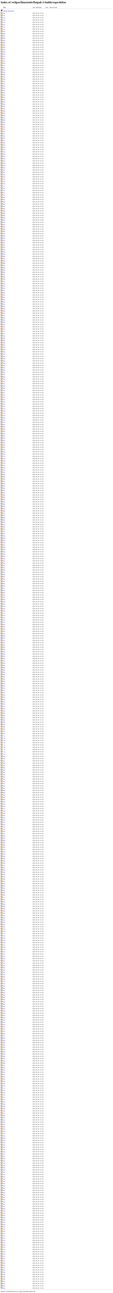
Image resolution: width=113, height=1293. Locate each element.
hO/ (4, 913)
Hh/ (4, 370)
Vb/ (4, 658)
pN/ (4, 1042)
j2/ (4, 936)
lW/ (4, 976)
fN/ (4, 870)
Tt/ (4, 617)
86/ (4, 197)
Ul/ (4, 645)
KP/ (4, 440)
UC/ (4, 631)
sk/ (4, 1117)
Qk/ (4, 558)
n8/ (4, 1013)
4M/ (4, 120)
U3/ (4, 624)
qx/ (4, 1079)
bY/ (4, 801)
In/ (4, 399)
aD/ (4, 758)
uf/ (4, 1156)
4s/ (4, 136)
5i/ (4, 154)
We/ (4, 676)
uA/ (4, 1147)
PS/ (4, 536)
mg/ (4, 1001)
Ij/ (4, 395)
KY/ (4, 442)
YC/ (4, 692)
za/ (4, 1283)
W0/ (4, 665)
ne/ (4, 1022)
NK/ (4, 499)
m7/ (4, 990)
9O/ (4, 217)
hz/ (4, 917)
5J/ (4, 147)
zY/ (4, 1281)
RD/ (4, 574)
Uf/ (4, 638)
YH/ (4, 699)
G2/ (4, 338)
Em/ (4, 311)
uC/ (4, 1149)
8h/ (4, 204)
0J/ (4, 36)
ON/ (4, 517)
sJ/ (4, 1101)
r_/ (4, 1088)
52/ (4, 142)
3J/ (4, 95)
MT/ (4, 481)
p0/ (4, 1038)
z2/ (4, 1263)
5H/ (4, 145)
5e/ (4, 152)
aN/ (4, 763)
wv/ (4, 1201)
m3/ (4, 988)
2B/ (4, 74)
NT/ (4, 501)
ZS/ (4, 729)
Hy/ (4, 381)
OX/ (4, 522)
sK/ (4, 1104)
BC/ (4, 254)
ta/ (4, 1131)
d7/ (4, 833)
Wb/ (4, 674)
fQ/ (4, 872)
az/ (4, 786)
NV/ (4, 506)
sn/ (4, 1120)
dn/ (4, 851)
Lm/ (4, 467)
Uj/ (4, 640)
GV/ (4, 347)
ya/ (4, 1249)
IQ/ (4, 388)
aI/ (4, 761)
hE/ (4, 911)
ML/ (4, 479)
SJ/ (4, 586)
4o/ (4, 127)
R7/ (4, 572)
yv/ (4, 1258)
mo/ (4, 1006)
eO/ (4, 858)
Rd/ (4, 579)
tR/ (4, 1129)
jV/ (4, 945)
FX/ (4, 324)
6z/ (4, 172)
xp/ (4, 1229)
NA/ (4, 495)
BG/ (4, 256)
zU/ (4, 1274)
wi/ (4, 1195)
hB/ (4, 906)
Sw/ (4, 592)
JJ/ (4, 408)
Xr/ (4, 688)
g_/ (4, 897)
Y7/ (4, 690)
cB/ (4, 813)
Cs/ (4, 288)
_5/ (4, 738)
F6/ (4, 317)
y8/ (4, 1245)
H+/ (4, 354)
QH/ (4, 547)
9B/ (4, 213)
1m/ (4, 63)
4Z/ (4, 122)
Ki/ (4, 447)
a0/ (4, 756)
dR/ (4, 845)
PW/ (4, 538)
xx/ (4, 1233)
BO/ (4, 261)
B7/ (4, 252)
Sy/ (4, 595)
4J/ (4, 117)
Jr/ (4, 422)
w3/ (4, 1188)
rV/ (4, 1086)
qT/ (4, 1065)
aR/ (4, 767)
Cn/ (4, 286)
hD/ (4, 908)
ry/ (4, 1099)
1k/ (4, 58)
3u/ (4, 104)
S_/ (4, 588)
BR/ (4, 263)
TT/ (4, 606)
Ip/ (4, 402)
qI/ (4, 1061)
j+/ (4, 933)
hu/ (4, 915)
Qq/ (4, 563)
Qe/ (4, 554)
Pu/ (4, 545)
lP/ (4, 972)
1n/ (4, 65)
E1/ (4, 304)
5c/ (4, 149)
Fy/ (4, 333)
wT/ (4, 1192)
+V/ (4, 20)
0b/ (4, 42)
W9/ (4, 667)
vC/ (4, 1163)
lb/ (4, 979)
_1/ (4, 736)
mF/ (4, 992)
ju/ (4, 956)
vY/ (4, 1174)
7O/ (4, 179)
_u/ (4, 754)
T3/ (4, 597)
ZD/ (4, 720)
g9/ (4, 883)
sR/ (4, 1108)
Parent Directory (8, 11)
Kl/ (4, 449)
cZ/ (4, 822)
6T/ (4, 161)
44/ (4, 108)
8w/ (4, 208)
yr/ (4, 1256)
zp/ (4, 1288)
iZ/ (4, 931)
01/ (4, 31)
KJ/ (4, 438)
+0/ (4, 13)
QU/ (4, 549)
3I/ (4, 92)
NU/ (4, 504)
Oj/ (4, 524)
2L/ (4, 77)
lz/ (4, 986)
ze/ (4, 1286)
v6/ (4, 1161)
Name (4, 7)
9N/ (4, 215)
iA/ (4, 922)
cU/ (4, 820)
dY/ (4, 847)
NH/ (4, 497)
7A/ (4, 177)
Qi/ (4, 556)
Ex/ (4, 313)
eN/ (4, 856)
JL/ (4, 413)
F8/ (4, 320)
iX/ (4, 929)
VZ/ (4, 656)
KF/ (4, 433)
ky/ (4, 963)
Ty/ (4, 622)
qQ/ (4, 1063)
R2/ (4, 570)
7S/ (4, 181)
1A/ (4, 52)
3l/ (4, 102)
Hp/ (4, 377)
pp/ (4, 1049)
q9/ (4, 1054)
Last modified (36, 7)
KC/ (4, 427)
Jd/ (4, 417)
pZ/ (4, 1047)
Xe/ (4, 686)
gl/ (4, 901)
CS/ (4, 283)
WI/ (4, 672)
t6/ (4, 1124)
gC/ (4, 886)
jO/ (4, 942)
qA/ (4, 1056)
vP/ (4, 1170)
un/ (4, 1158)
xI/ (4, 1213)
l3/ (4, 965)
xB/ (4, 1208)
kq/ (4, 958)
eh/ (4, 863)
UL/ (4, 633)
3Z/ (4, 99)
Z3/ (4, 708)
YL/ (4, 701)
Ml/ (4, 488)
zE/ (4, 1270)
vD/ (4, 1165)
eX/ (4, 861)
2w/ (4, 86)
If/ (4, 390)
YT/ (4, 704)
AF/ (4, 233)
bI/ (4, 795)
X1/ (4, 679)
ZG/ (4, 722)
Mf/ (4, 486)
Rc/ (4, 576)
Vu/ (4, 663)
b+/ (4, 788)
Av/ (4, 247)
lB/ (4, 967)
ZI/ (4, 724)
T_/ (4, 613)
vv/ (4, 1183)
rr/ (4, 1097)
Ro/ (4, 581)
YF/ (4, 697)
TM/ (4, 601)
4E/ (4, 115)
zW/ (4, 1276)
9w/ (4, 227)
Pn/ (4, 542)
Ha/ (4, 365)
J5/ (4, 406)
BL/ (4, 258)
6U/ (4, 163)
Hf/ (4, 367)
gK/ (4, 890)
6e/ (4, 167)
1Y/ (4, 56)
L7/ (4, 456)
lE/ (4, 970)
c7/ (4, 808)
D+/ (4, 290)
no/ (4, 1026)
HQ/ (4, 358)
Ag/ (4, 238)
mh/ (4, 1004)
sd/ (4, 1115)
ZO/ (4, 726)
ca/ (4, 824)
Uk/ (4, 642)
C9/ (4, 279)
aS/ (4, 770)
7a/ (4, 188)
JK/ (4, 411)
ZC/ (4, 717)
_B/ (4, 740)
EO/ (4, 308)
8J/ (4, 199)
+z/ (4, 29)
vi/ (4, 1179)
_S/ (4, 747)
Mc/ (4, 483)
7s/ (4, 192)
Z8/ (4, 715)
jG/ (4, 938)
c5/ (4, 806)
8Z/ (4, 202)
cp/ (4, 829)
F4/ (4, 315)
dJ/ (4, 838)
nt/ (4, 1029)
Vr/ (4, 661)
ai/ (4, 776)
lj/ (4, 981)
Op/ (4, 526)
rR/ (4, 1083)
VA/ (4, 651)
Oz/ (4, 531)
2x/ (4, 88)
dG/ (4, 836)
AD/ (4, 231)
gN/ (4, 892)
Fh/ (4, 329)
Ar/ (4, 245)
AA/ (4, 229)
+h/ (4, 24)
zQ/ (4, 1272)
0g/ (4, 47)
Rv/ (4, 583)
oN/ (4, 1033)
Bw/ (4, 277)
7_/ (4, 186)
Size (46, 7)
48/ (4, 111)
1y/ (4, 67)
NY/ (4, 508)
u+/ (4, 1136)
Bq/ (4, 272)
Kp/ (4, 452)
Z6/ (4, 713)
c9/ (4, 811)
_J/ (4, 745)
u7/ (4, 1142)
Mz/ (4, 492)
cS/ (4, 817)
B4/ (4, 249)
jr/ (4, 954)
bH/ (4, 792)
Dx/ (4, 302)
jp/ (4, 951)
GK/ (4, 340)
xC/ (4, 1211)
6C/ (4, 156)
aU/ (4, 772)
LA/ (4, 458)
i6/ (4, 920)
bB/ (4, 790)
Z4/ (4, 711)
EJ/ (4, 306)
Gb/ (4, 352)
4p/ (4, 129)
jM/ (4, 940)
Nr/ (4, 513)
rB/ (4, 1081)
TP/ (4, 604)
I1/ (4, 383)
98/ (4, 211)
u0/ (4, 1138)
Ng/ (4, 511)
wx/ (4, 1204)
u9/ (4, 1145)
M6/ (4, 474)
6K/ (4, 158)
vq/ (4, 1181)
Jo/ (4, 420)
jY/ (4, 949)
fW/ (4, 879)
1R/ (4, 54)
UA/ (4, 629)
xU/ (4, 1217)
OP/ (4, 520)
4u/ (4, 138)
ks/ (4, 961)
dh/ (4, 849)
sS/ (4, 1111)
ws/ (4, 1199)
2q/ (4, 83)
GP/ (4, 342)
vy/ (4, 1186)
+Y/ (4, 22)
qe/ (4, 1072)
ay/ (4, 783)
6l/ (4, 170)
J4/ (4, 404)
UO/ (4, 636)
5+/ (4, 140)
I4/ (4, 386)
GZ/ (4, 349)
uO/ (4, 1151)
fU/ (4, 874)
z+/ (4, 1261)
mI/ (4, 995)
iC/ (4, 924)
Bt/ (4, 274)
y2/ (4, 1240)
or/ (4, 1036)
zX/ (4, 1279)
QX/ (4, 551)
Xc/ (4, 683)
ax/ (4, 781)
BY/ (4, 265)
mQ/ (4, 997)
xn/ (4, 1226)
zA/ (4, 1265)
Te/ (4, 615)
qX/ (4, 1070)
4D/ (4, 113)
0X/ (4, 40)
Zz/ (4, 733)
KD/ (4, 429)
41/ (4, 106)
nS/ (4, 1017)
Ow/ (4, 529)
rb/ (4, 1090)
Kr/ (4, 454)
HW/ (4, 363)
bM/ (4, 797)
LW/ (4, 461)
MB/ (4, 477)
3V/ (4, 97)
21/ (4, 70)
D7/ (4, 295)
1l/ (4, 61)
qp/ (4, 1076)
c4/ (4, 804)
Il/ (4, 397)
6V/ (4, 165)
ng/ (4, 1024)
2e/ (4, 81)
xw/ (4, 1231)
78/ (4, 174)
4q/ (4, 131)
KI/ (4, 436)
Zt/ (4, 731)
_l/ (4, 749)
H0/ (4, 356)
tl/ (4, 1133)
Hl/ (4, 372)
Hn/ (4, 374)
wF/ (4, 1190)
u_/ (4, 1154)
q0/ (4, 1051)
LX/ (4, 463)
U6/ (4, 626)
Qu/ (4, 567)
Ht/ (4, 379)
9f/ (4, 222)
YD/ (4, 695)
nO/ (4, 1015)
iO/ (4, 926)
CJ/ (4, 281)
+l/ (4, 27)
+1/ (4, 15)
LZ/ (4, 465)
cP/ (4, 815)
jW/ (4, 947)
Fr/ (4, 331)
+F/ (4, 17)
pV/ (4, 1045)
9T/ (4, 220)
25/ (4, 72)
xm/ (4, 1224)
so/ (4, 1122)
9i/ (4, 224)
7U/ (4, 183)
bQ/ (4, 799)
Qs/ (4, 565)
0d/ (4, 45)
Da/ (4, 297)
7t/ (4, 195)
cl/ (4, 826)
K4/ (4, 424)
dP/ (4, 842)
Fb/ (4, 327)
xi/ (4, 1222)
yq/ (4, 1254)
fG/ (4, 867)
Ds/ (4, 299)
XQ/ (4, 681)
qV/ (4, 1067)
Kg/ (4, 445)
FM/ (4, 322)
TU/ (4, 608)
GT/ (4, 345)
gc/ (4, 899)
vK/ (4, 1167)
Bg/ (4, 267)
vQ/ (4, 1172)
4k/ (4, 124)
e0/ (4, 854)
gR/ (4, 895)
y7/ (4, 1242)
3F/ (4, 90)
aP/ (4, 765)
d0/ (4, 831)
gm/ (4, 904)
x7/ (4, 1206)
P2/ (4, 533)
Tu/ (4, 620)
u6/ (4, 1140)
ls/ (4, 983)
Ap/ (4, 242)
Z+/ (4, 706)
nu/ (4, 1031)
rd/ (4, 1092)
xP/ (4, 1215)
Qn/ (4, 561)
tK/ (4, 1126)
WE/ (4, 670)
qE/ (4, 1058)
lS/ (4, 974)
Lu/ (4, 470)
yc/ (4, 1251)
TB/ (4, 599)
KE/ (4, 431)
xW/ (4, 1220)
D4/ (4, 292)
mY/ (4, 999)
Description (53, 7)
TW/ (4, 611)
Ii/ (4, 392)
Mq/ (4, 490)
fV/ (4, 876)
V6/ (4, 647)
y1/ (4, 1238)
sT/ (4, 1113)
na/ (4, 1020)
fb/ (4, 881)
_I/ (4, 742)
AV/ (4, 236)
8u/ (4, 206)
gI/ (4, 888)
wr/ (4, 1197)
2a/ (4, 79)
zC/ (4, 1267)
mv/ (4, 1008)
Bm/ (4, 270)
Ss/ (4, 590)
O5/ (4, 515)
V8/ (4, 649)
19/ (4, 49)
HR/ (4, 361)
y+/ (4, 1236)
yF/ (4, 1247)
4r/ (4, 133)
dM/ (4, 840)
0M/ (4, 38)
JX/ (4, 415)
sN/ (4, 1106)
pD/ (4, 1040)
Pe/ (4, 540)
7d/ (4, 190)
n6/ (4, 1011)
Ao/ (4, 240)
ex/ (4, 865)
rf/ (4, 1095)
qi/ (4, 1074)
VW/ (4, 654)
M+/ (4, 472)
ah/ (4, 774)
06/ (4, 33)
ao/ (4, 779)
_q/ (4, 751)
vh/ (4, 1176)
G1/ (4, 336)
